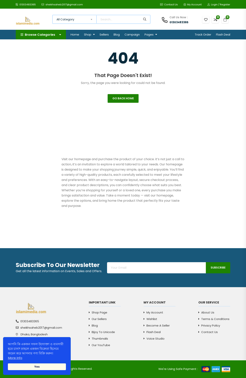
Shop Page (98, 312)
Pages (151, 34)
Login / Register (218, 4)
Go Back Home (123, 98)
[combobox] (75, 19)
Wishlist (150, 319)
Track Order (203, 34)
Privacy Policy (209, 325)
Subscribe (218, 267)
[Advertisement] (123, 130)
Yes (37, 367)
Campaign (132, 34)
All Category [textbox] (65, 19)
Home (75, 34)
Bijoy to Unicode (102, 332)
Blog (117, 34)
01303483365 (26, 4)
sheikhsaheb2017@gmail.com (62, 4)
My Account (193, 4)
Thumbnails (98, 339)
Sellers (104, 34)
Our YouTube (99, 345)
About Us (206, 312)
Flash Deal (223, 34)
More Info (15, 358)
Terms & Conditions (213, 319)
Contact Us (169, 4)
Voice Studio (154, 339)
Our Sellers (98, 319)
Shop (89, 34)
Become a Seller (157, 325)
